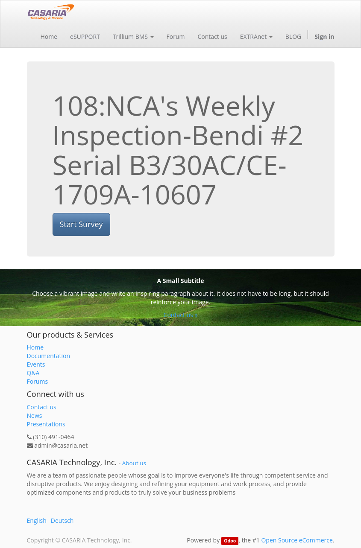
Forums (37, 381)
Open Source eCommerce (296, 540)
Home (35, 347)
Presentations (46, 424)
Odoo (230, 541)
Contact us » (181, 315)
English (37, 520)
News (34, 415)
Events (36, 364)
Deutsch (62, 520)
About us (134, 463)
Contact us (41, 407)
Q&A (33, 373)
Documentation (48, 356)
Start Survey (81, 224)
